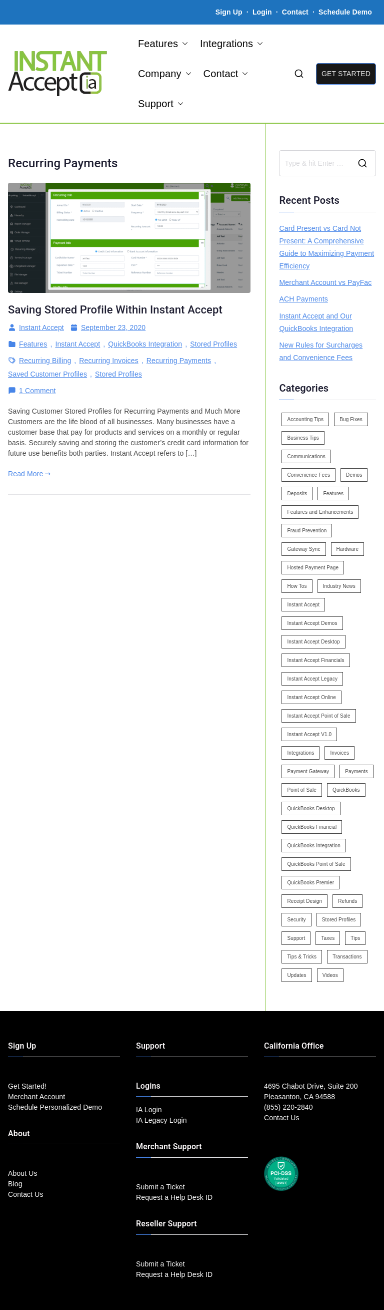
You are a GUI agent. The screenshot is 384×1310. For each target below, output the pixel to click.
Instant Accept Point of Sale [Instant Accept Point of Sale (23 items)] (318, 716)
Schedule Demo (345, 12)
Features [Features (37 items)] (333, 493)
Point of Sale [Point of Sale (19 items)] (301, 790)
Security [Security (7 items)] (296, 919)
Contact (296, 12)
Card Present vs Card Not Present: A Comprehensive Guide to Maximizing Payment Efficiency (326, 247)
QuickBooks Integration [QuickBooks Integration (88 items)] (313, 845)
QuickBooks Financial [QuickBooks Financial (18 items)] (311, 827)
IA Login (149, 1110)
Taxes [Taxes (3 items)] (327, 938)
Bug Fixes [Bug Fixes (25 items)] (351, 419)
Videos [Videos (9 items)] (330, 975)
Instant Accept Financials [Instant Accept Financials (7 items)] (315, 660)
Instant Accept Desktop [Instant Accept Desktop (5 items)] (313, 641)
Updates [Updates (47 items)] (296, 975)
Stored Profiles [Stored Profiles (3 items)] (339, 919)
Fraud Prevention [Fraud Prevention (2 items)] (306, 530)
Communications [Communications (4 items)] (306, 456)
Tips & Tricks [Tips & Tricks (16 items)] (301, 956)
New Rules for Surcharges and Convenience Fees (320, 351)
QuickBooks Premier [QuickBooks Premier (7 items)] (310, 882)
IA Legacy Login (161, 1120)
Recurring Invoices (108, 361)
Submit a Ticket (160, 1187)
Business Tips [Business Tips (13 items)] (303, 438)
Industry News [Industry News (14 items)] (339, 586)
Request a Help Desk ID (174, 1197)
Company (165, 74)
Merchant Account (36, 1097)
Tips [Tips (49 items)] (355, 938)
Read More (29, 474)
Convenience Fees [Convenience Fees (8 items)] (308, 475)
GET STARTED (346, 74)
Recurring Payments (178, 361)
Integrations (231, 44)
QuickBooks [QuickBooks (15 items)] (346, 790)
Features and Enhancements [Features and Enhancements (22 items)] (320, 512)
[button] (183, 44)
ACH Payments (303, 299)
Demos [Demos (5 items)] (354, 475)
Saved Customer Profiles (47, 374)
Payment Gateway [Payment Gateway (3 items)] (308, 771)
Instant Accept (41, 327)
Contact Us (26, 1194)
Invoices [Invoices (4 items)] (339, 753)
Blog (15, 1184)
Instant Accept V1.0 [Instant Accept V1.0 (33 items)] (309, 734)
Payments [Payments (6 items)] (356, 771)
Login (262, 12)
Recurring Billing (45, 361)
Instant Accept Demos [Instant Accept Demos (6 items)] (312, 623)
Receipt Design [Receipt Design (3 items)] (304, 901)
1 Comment (37, 391)
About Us (23, 1173)
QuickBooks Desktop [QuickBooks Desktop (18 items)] (310, 808)
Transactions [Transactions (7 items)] (347, 956)
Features (163, 44)
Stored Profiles (213, 344)
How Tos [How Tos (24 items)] (296, 586)
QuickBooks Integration (145, 344)
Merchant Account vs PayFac (325, 282)
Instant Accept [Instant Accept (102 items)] (303, 604)
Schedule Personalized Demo (55, 1107)
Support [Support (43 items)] (296, 938)
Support (161, 104)
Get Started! (27, 1086)
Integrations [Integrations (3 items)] (300, 753)
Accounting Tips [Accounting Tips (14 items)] (305, 419)
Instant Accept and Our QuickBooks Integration (316, 322)
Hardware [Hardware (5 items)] (347, 549)
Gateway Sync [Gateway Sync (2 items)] (303, 549)
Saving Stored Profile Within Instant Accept (115, 309)
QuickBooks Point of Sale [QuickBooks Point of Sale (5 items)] (316, 864)
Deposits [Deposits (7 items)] (297, 493)
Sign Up (229, 12)
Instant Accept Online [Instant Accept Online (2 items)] (311, 697)
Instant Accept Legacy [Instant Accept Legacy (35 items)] (312, 679)
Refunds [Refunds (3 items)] (347, 901)
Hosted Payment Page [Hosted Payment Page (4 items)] (312, 567)
